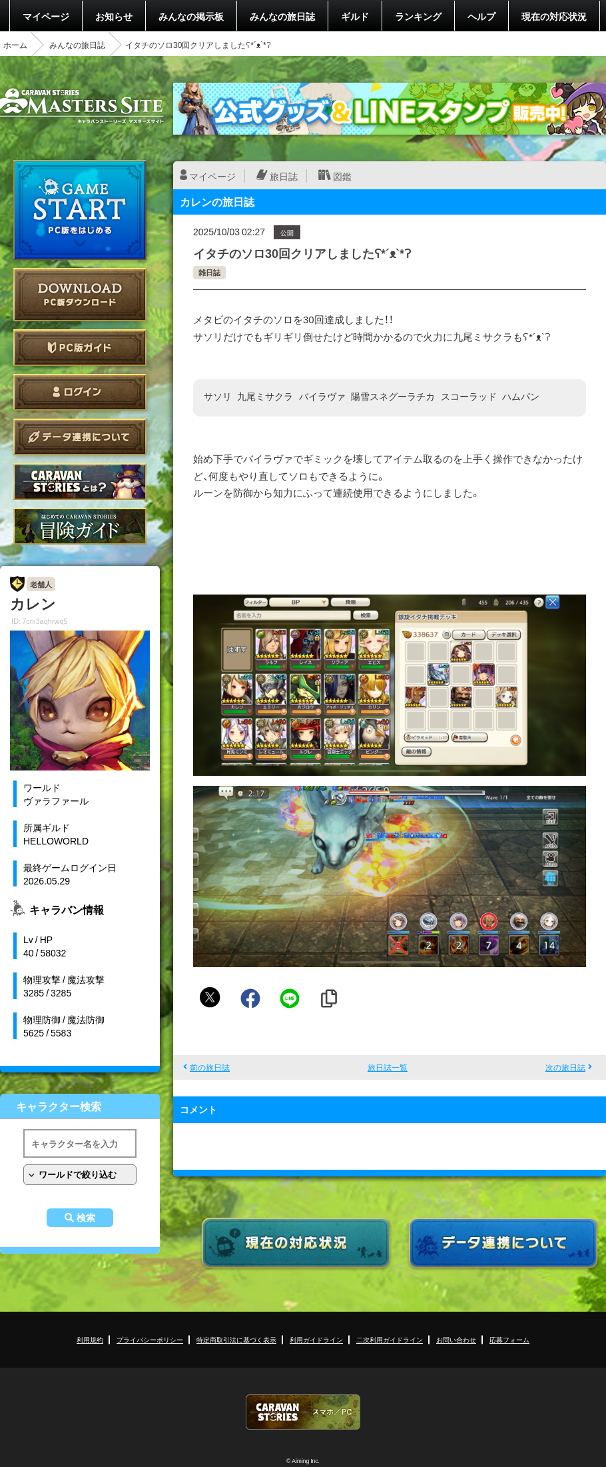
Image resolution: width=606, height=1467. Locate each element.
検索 (86, 1217)
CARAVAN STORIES (303, 1412)
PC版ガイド (80, 347)
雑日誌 (209, 272)
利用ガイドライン (316, 1339)
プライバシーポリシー (150, 1339)
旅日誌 (284, 176)
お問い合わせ (456, 1339)
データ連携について (80, 437)
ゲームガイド (80, 526)
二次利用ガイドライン (389, 1339)
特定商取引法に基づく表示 (236, 1339)
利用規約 (90, 1339)
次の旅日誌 (565, 1067)
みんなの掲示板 (191, 16)
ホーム (15, 45)
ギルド (355, 16)
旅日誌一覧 (388, 1067)
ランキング (418, 16)
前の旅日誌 (210, 1067)
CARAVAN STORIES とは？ (80, 481)
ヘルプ (481, 16)
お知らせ (114, 16)
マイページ (46, 16)
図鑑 (342, 176)
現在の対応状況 (554, 16)
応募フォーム (509, 1339)
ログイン (80, 392)
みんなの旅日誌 (282, 16)
